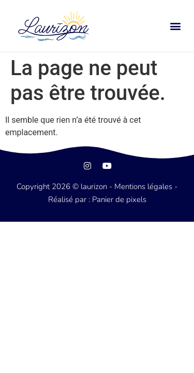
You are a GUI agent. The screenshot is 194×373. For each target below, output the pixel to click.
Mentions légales (143, 186)
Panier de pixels (118, 199)
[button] (175, 26)
